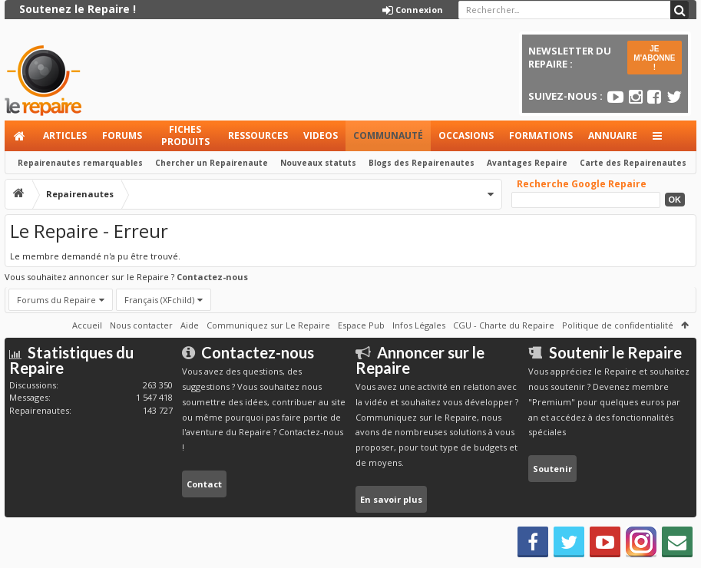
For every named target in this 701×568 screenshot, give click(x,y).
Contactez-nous (212, 276)
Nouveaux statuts (318, 162)
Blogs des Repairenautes (421, 162)
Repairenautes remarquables (80, 162)
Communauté (388, 135)
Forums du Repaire (56, 299)
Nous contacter (141, 325)
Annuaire (612, 135)
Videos (320, 135)
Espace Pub (361, 325)
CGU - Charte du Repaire (503, 325)
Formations (541, 135)
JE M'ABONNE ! (654, 58)
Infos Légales (418, 325)
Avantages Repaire (527, 162)
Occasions (466, 135)
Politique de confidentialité (617, 325)
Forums (122, 135)
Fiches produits (185, 135)
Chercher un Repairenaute (211, 162)
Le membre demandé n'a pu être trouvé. (95, 256)
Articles (65, 135)
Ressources (258, 135)
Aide (189, 325)
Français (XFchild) (159, 299)
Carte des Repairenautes (633, 162)
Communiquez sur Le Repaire (268, 325)
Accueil (20, 136)
